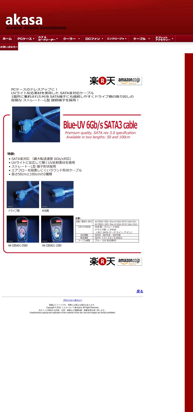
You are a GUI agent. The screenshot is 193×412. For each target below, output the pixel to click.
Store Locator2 (140, 38)
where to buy (9, 46)
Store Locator (117, 38)
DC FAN (94, 38)
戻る (139, 291)
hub (48, 38)
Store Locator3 (164, 38)
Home (7, 38)
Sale (70, 38)
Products (26, 38)
